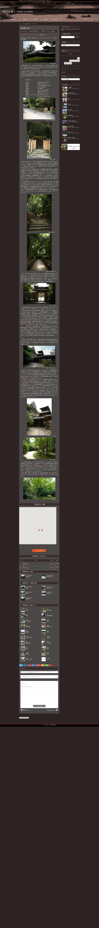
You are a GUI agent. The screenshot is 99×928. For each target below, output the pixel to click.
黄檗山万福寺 (41, 465)
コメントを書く (51, 31)
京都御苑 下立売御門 (71, 137)
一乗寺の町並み (49, 642)
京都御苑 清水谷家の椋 (72, 120)
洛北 (30, 23)
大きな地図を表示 (40, 550)
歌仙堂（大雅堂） (25, 324)
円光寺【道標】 (49, 610)
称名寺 (27, 615)
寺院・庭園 (43, 31)
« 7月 (62, 72)
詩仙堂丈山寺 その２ (50, 576)
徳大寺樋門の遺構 (71, 126)
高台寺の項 (39, 309)
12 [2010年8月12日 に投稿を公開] (70, 63)
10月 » (64, 72)
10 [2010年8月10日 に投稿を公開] (65, 63)
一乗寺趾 (48, 658)
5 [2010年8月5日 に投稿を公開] (70, 60)
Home (20, 23)
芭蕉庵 (48, 648)
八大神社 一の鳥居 (29, 659)
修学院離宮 (48, 593)
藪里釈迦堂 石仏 (49, 626)
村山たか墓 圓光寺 (29, 637)
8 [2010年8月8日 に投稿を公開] (78, 60)
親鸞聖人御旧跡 (28, 642)
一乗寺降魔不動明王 (50, 615)
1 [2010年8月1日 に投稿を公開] (78, 58)
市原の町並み (70, 109)
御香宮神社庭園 (70, 115)
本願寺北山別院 (28, 626)
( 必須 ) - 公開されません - (26, 686)
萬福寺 (27, 587)
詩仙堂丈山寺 (28, 576)
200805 (24, 23)
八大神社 (27, 610)
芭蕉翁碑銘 (27, 653)
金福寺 (27, 648)
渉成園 (29, 379)
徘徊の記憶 (53, 725)
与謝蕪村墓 (48, 637)
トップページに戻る (24, 717)
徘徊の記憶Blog (27, 23)
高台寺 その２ (49, 587)
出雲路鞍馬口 (70, 87)
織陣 (68, 98)
